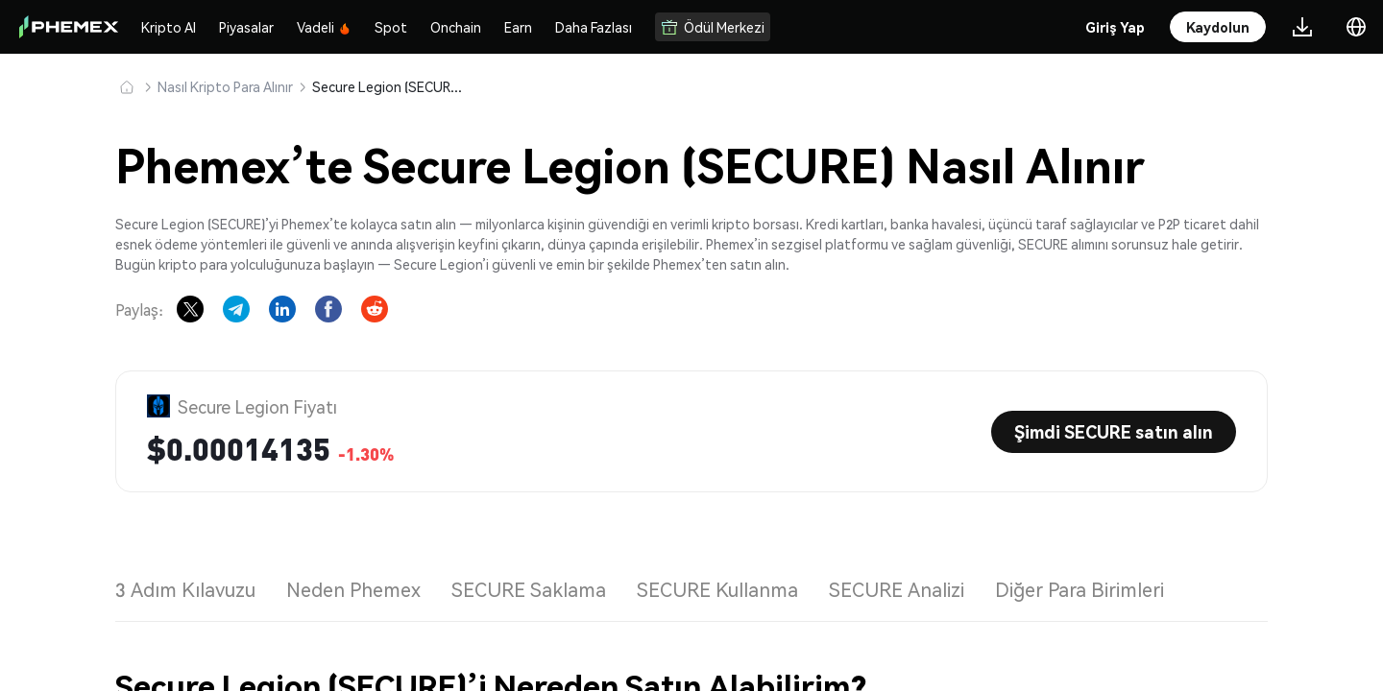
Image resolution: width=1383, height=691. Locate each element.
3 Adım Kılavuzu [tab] (185, 589)
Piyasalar (246, 27)
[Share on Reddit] (374, 309)
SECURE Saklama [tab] (528, 589)
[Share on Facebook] (328, 309)
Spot (391, 27)
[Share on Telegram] (236, 309)
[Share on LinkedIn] (282, 309)
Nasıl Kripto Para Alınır (225, 86)
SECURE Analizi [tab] (896, 589)
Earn (518, 27)
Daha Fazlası (593, 27)
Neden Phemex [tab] (353, 589)
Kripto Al (168, 27)
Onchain (455, 27)
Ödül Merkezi (712, 27)
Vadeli (324, 27)
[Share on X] (190, 309)
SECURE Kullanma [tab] (717, 589)
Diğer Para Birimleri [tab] (1079, 589)
